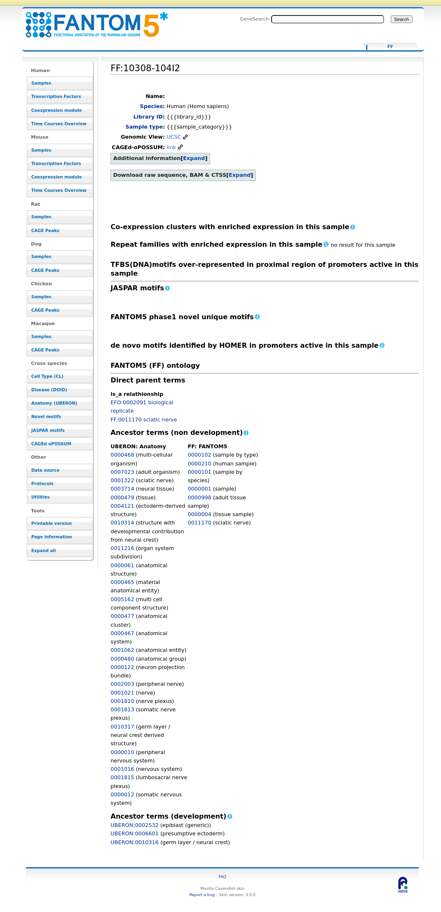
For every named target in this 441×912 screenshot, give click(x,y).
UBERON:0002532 (134, 825)
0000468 (122, 455)
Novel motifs (46, 416)
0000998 (199, 497)
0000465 (122, 582)
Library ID (148, 117)
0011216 (122, 548)
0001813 (122, 709)
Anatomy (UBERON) (54, 403)
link (171, 147)
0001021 (122, 693)
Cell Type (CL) (47, 376)
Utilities (40, 497)
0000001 (199, 489)
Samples (41, 83)
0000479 (122, 497)
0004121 (122, 506)
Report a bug (202, 894)
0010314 (122, 522)
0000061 (122, 565)
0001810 (122, 701)
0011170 (199, 522)
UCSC (174, 137)
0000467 (122, 633)
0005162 (122, 599)
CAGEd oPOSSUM (51, 444)
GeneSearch (254, 19)
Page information (51, 537)
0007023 (122, 472)
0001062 (122, 650)
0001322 (122, 480)
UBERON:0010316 (134, 842)
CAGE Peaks (45, 230)
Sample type (144, 127)
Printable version (51, 523)
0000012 (122, 794)
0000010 (122, 752)
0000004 (199, 514)
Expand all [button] (43, 550)
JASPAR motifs (48, 430)
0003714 (122, 489)
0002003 (122, 684)
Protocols (42, 483)
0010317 (122, 726)
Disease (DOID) (49, 390)
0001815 (122, 777)
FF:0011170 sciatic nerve (143, 419)
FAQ (222, 876)
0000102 (199, 455)
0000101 (199, 472)
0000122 (122, 667)
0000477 (122, 616)
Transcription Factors (56, 96)
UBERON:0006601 (134, 833)
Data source (45, 470)
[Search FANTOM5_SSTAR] (327, 19)
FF (390, 47)
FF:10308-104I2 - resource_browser (91, 20)
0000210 (199, 463)
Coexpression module (56, 110)
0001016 (122, 769)
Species (151, 106)
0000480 (122, 659)
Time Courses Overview (59, 123)
